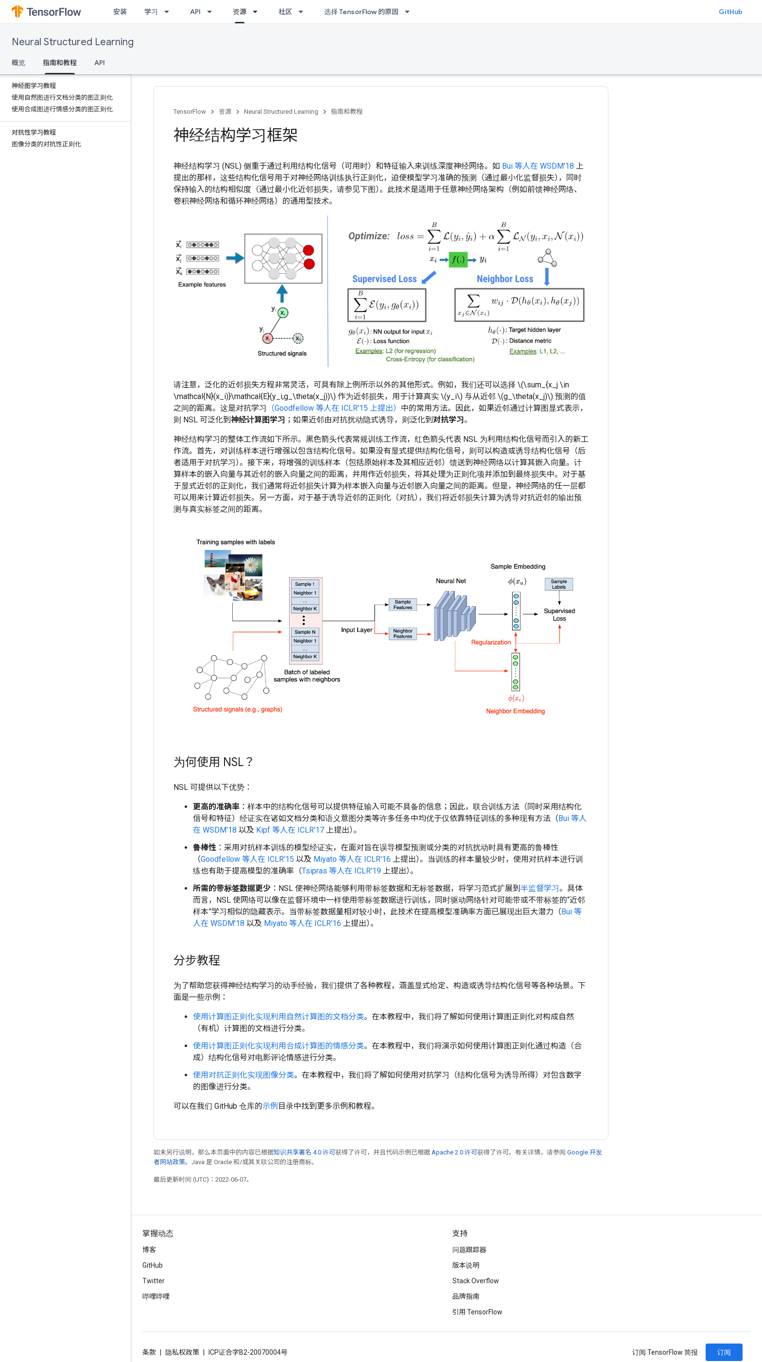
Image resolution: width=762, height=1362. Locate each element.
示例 (270, 1106)
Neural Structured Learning (73, 42)
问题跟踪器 (469, 1250)
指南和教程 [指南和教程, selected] (60, 62)
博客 (149, 1250)
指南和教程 (347, 111)
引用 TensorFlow (477, 1312)
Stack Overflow (475, 1281)
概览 (18, 62)
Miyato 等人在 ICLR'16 (352, 859)
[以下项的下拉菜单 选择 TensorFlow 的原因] (410, 11)
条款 (149, 1352)
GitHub (731, 11)
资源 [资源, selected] (239, 11)
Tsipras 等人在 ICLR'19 (341, 870)
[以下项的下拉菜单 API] (212, 11)
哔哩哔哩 (156, 1296)
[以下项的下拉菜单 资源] (258, 11)
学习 (151, 11)
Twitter (153, 1281)
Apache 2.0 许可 (454, 1152)
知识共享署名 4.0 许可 (304, 1152)
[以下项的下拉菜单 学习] (169, 11)
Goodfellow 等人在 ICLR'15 (247, 859)
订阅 (724, 1352)
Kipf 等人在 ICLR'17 (290, 830)
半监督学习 (539, 888)
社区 (285, 11)
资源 (225, 111)
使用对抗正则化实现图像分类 (243, 1075)
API (195, 11)
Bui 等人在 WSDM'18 (538, 166)
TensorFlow (189, 111)
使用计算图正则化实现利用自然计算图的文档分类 (278, 1016)
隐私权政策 (182, 1352)
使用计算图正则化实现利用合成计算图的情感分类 (278, 1045)
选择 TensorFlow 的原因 (361, 11)
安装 (120, 11)
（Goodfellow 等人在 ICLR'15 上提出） (334, 408)
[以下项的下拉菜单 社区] (303, 11)
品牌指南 (466, 1296)
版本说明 (466, 1265)
